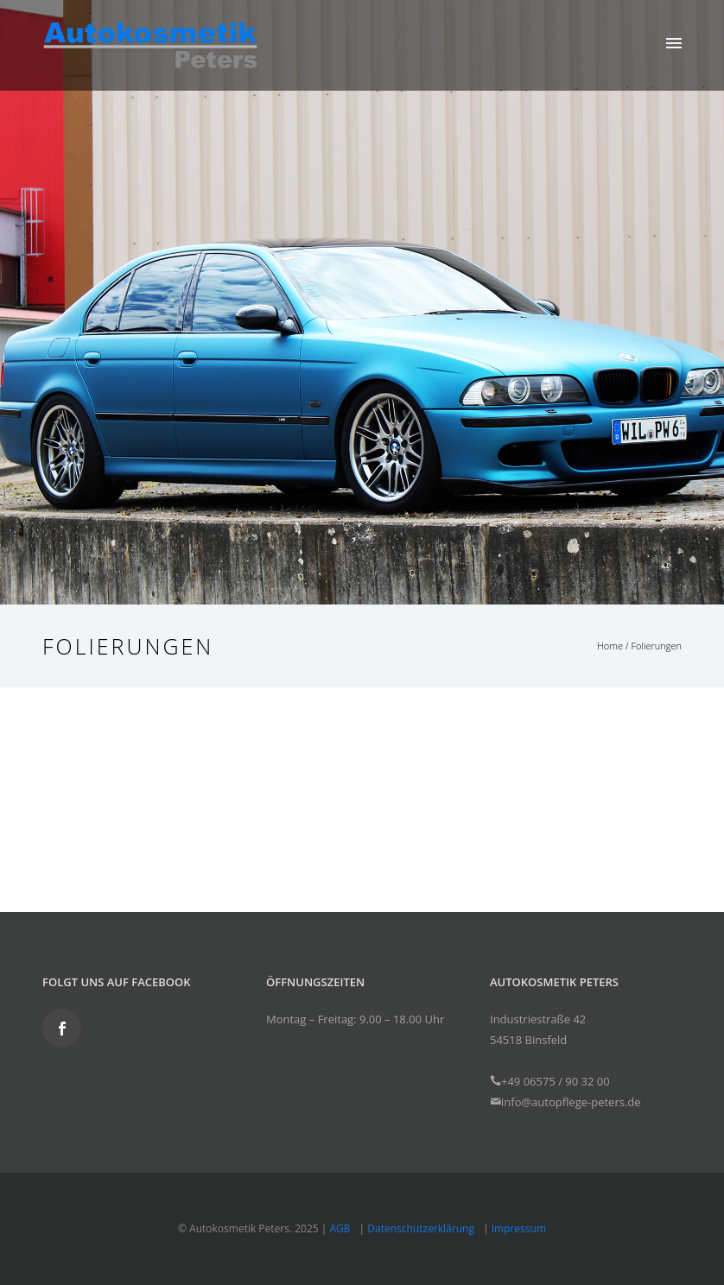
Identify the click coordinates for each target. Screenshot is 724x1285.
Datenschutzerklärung (420, 1228)
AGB (340, 1228)
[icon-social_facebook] (61, 1028)
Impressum (519, 1228)
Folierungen (656, 645)
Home (610, 645)
